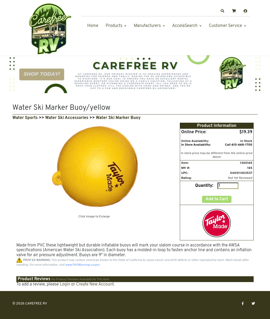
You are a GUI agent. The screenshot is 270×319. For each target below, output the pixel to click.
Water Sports (25, 118)
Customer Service (225, 25)
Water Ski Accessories (67, 118)
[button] (222, 11)
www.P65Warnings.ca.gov (82, 265)
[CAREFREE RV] (49, 29)
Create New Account (95, 284)
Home (92, 25)
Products (114, 25)
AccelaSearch (184, 25)
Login (65, 284)
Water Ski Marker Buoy (118, 118)
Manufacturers (147, 25)
